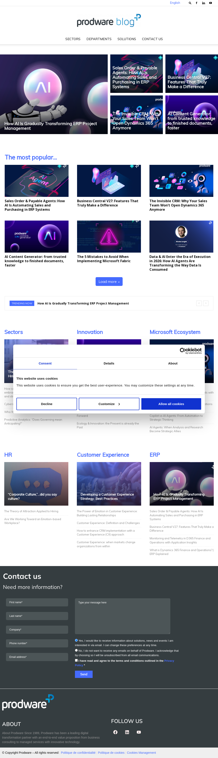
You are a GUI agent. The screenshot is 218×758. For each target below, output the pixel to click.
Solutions (127, 39)
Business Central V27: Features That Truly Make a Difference (107, 203)
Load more (109, 281)
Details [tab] (109, 363)
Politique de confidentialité (78, 752)
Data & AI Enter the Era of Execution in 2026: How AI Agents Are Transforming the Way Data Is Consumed (180, 263)
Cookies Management (141, 752)
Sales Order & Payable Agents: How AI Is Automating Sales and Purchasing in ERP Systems (35, 205)
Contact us (152, 39)
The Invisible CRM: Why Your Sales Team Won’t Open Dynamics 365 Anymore (178, 205)
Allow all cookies (171, 403)
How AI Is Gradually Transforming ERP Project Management (83, 303)
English (175, 3)
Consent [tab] (45, 363)
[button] (190, 2)
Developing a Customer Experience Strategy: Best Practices (107, 496)
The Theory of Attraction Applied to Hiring (31, 511)
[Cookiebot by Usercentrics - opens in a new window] (183, 351)
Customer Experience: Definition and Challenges (109, 523)
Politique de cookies (111, 752)
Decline (46, 403)
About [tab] (173, 363)
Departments (99, 39)
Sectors (72, 39)
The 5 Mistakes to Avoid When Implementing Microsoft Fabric (104, 258)
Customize (109, 403)
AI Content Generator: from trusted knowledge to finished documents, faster (35, 261)
